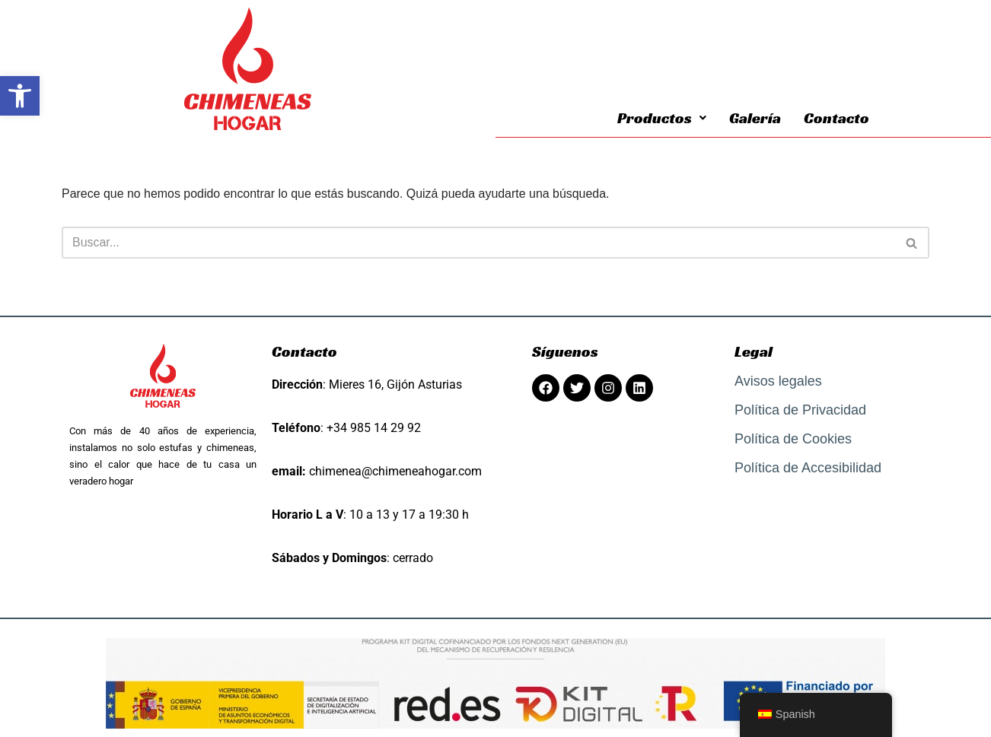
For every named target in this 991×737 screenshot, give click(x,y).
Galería (755, 118)
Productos (661, 118)
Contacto (836, 118)
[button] (20, 96)
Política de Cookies (793, 438)
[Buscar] (478, 243)
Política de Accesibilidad (807, 467)
